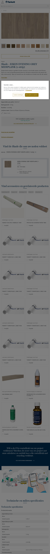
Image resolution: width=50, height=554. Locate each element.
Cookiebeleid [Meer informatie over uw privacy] (28, 90)
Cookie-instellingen (18, 94)
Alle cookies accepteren (32, 94)
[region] (25, 90)
